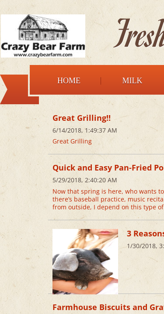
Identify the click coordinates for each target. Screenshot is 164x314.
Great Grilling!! (81, 118)
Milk (132, 80)
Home (68, 80)
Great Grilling (72, 141)
